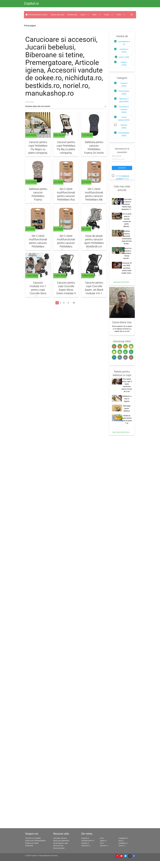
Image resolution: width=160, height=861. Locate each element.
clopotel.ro (85, 838)
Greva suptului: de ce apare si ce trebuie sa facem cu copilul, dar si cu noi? (122, 480)
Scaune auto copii (57, 42)
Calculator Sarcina (60, 838)
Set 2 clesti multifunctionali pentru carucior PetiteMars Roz (66, 222)
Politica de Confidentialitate (35, 841)
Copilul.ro (31, 3)
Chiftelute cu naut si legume (126, 646)
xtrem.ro (122, 846)
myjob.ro (103, 841)
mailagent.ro (123, 838)
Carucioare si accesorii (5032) (124, 137)
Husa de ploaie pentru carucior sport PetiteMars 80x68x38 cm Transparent (94, 270)
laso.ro (121, 841)
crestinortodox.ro (87, 841)
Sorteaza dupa (29, 129)
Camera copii (72, 42)
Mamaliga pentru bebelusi (126, 656)
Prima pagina (30, 53)
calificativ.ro (85, 846)
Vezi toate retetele (120, 680)
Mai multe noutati (121, 406)
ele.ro (102, 838)
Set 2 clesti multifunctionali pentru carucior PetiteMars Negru (38, 270)
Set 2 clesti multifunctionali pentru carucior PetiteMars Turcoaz (66, 270)
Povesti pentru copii (60, 843)
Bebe (97, 42)
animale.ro (85, 843)
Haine (121, 42)
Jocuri (84, 42)
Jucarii (108, 42)
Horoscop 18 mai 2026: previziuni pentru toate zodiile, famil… (127, 392)
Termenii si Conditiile (33, 838)
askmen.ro (104, 846)
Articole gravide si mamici (38, 42)
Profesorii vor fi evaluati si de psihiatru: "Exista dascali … (127, 377)
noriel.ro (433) (124, 85)
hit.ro (102, 843)
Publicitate (29, 846)
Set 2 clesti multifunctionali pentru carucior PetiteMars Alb (94, 222)
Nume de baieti (58, 848)
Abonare (122, 224)
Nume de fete (58, 846)
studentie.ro (123, 843)
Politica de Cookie (32, 843)
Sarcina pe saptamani (61, 841)
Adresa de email (116, 212)
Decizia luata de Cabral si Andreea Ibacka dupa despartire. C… (126, 328)
